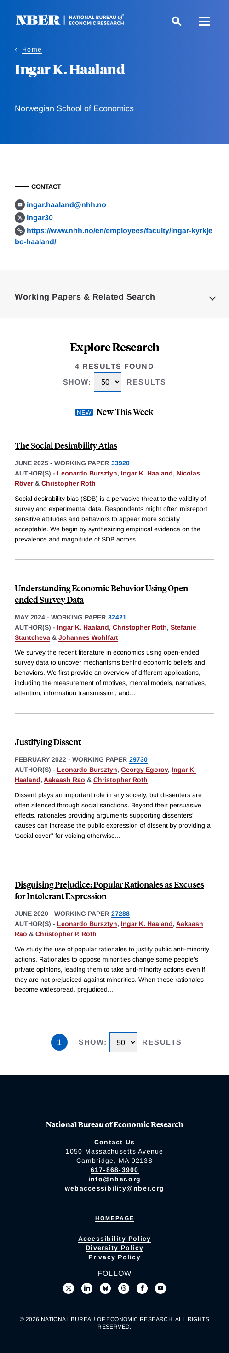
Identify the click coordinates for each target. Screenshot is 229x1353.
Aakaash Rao (64, 779)
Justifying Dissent (48, 741)
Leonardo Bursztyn (87, 473)
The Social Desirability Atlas (66, 445)
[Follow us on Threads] (123, 1288)
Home (32, 49)
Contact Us (114, 1142)
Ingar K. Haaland (147, 473)
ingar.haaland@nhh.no (66, 205)
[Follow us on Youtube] (160, 1288)
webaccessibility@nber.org (114, 1188)
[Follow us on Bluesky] (105, 1288)
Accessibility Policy (114, 1238)
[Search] (176, 21)
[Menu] (204, 21)
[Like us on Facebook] (142, 1288)
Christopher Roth (68, 483)
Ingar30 (40, 218)
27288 (120, 913)
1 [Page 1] (59, 1042)
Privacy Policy (114, 1257)
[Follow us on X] (68, 1288)
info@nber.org (114, 1179)
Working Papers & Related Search (85, 296)
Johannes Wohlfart (88, 637)
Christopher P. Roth (66, 934)
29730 (138, 759)
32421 (117, 617)
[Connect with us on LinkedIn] (86, 1288)
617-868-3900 (115, 1169)
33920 (120, 463)
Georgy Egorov (144, 769)
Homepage (114, 1218)
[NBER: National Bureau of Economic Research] (77, 23)
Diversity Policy (114, 1247)
